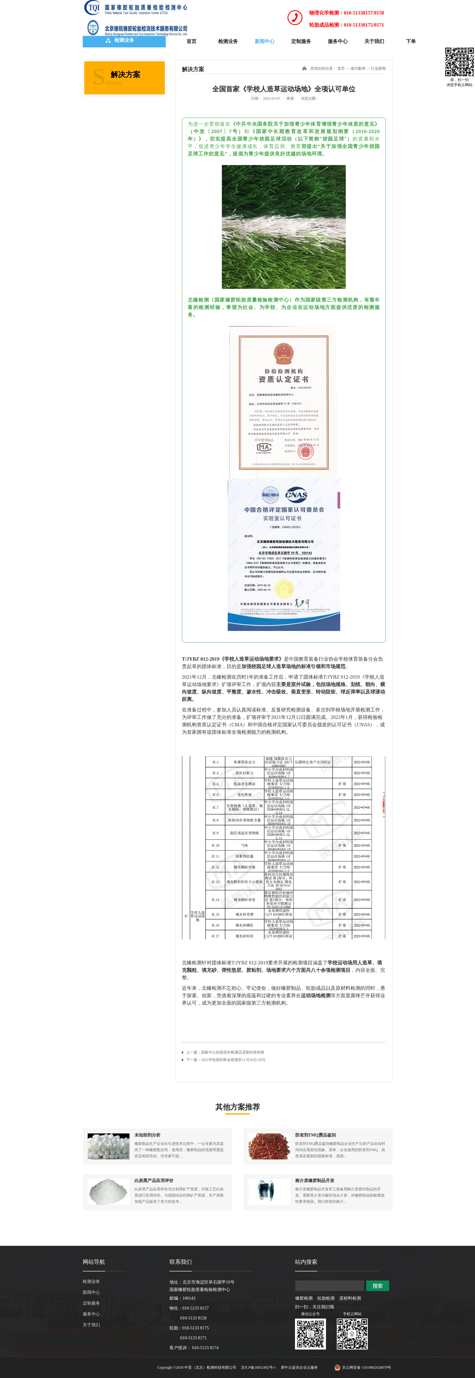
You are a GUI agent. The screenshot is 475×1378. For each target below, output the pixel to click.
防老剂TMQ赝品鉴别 (315, 1135)
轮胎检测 (326, 1298)
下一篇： (226, 1060)
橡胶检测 (304, 1298)
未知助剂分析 (147, 1135)
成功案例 (357, 68)
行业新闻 (378, 68)
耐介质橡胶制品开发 (314, 1180)
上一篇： (225, 1052)
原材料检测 (350, 1298)
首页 (191, 41)
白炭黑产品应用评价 (154, 1180)
